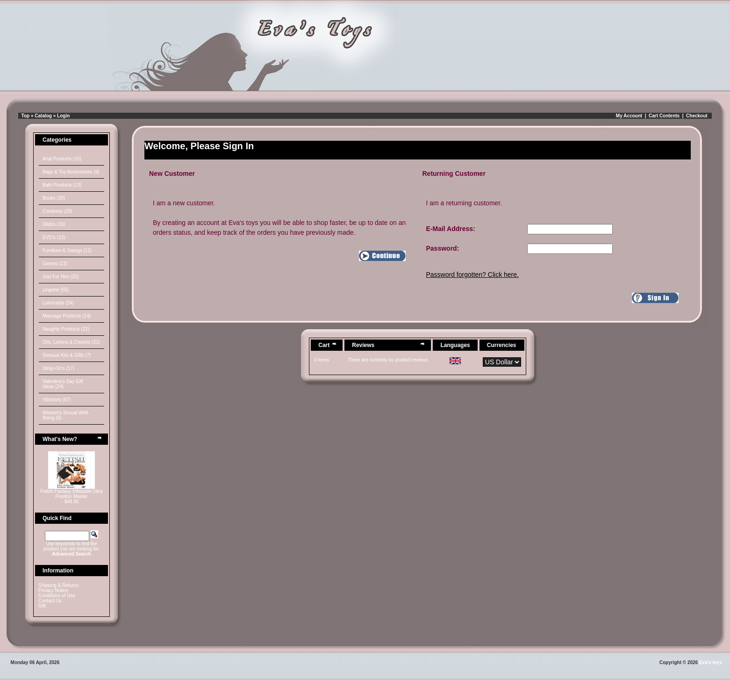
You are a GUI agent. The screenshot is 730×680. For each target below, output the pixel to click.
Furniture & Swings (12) (67, 250)
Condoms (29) (57, 211)
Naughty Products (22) (66, 329)
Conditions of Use (56, 595)
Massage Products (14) (67, 315)
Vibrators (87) (57, 399)
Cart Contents (664, 115)
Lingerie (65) (56, 289)
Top (25, 115)
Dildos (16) (54, 224)
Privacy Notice (53, 590)
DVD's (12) (54, 237)
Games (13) (55, 263)
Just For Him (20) (61, 276)
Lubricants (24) (58, 302)
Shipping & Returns (58, 585)
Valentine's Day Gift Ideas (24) (63, 384)
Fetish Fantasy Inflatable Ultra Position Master (72, 494)
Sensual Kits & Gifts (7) (67, 355)
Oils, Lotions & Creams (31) (71, 342)
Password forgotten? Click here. (472, 274)
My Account (629, 115)
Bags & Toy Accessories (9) (71, 171)
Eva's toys (710, 662)
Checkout (697, 115)
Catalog (43, 115)
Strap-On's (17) (58, 368)
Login (63, 115)
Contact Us (49, 600)
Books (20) (54, 198)
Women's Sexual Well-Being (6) (66, 415)
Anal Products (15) (62, 158)
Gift (42, 605)
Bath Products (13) (62, 185)
